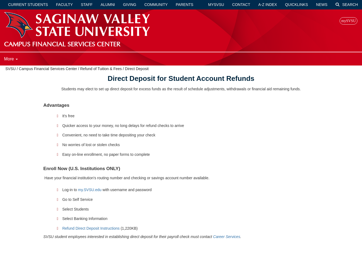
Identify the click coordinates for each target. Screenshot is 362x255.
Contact (241, 4)
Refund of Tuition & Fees (101, 69)
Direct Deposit (137, 69)
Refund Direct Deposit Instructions (91, 228)
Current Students (28, 4)
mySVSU (216, 4)
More (11, 59)
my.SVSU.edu (90, 190)
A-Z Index (267, 4)
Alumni (108, 4)
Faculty (64, 4)
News (321, 4)
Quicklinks (296, 4)
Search (347, 4)
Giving (129, 4)
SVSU (10, 69)
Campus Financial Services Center (48, 69)
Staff (87, 4)
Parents (184, 4)
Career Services (226, 237)
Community (156, 4)
